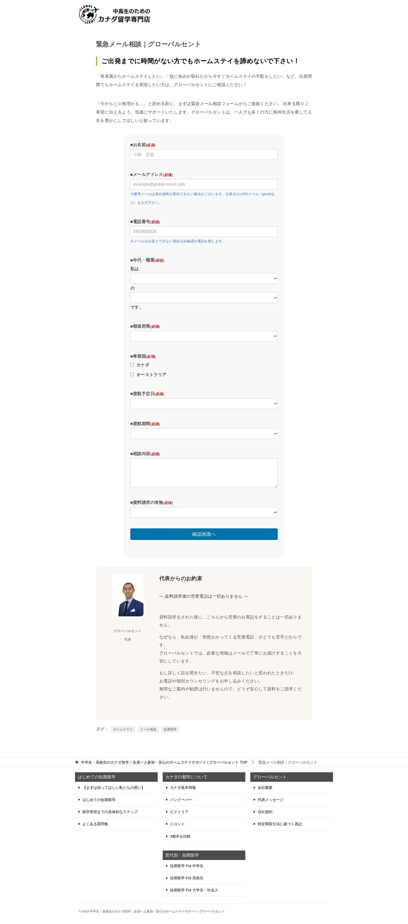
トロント (177, 824)
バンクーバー (181, 800)
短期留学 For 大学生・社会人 (194, 890)
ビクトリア (179, 812)
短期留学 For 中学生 (186, 866)
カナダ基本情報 (183, 787)
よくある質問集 (95, 824)
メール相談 (148, 729)
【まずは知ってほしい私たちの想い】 (113, 787)
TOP (164, 762)
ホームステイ (123, 729)
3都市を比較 (180, 836)
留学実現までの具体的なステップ (110, 812)
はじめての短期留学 (99, 800)
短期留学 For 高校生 (186, 878)
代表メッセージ (270, 800)
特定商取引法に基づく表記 (280, 824)
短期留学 (170, 729)
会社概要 (265, 787)
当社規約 (265, 812)
